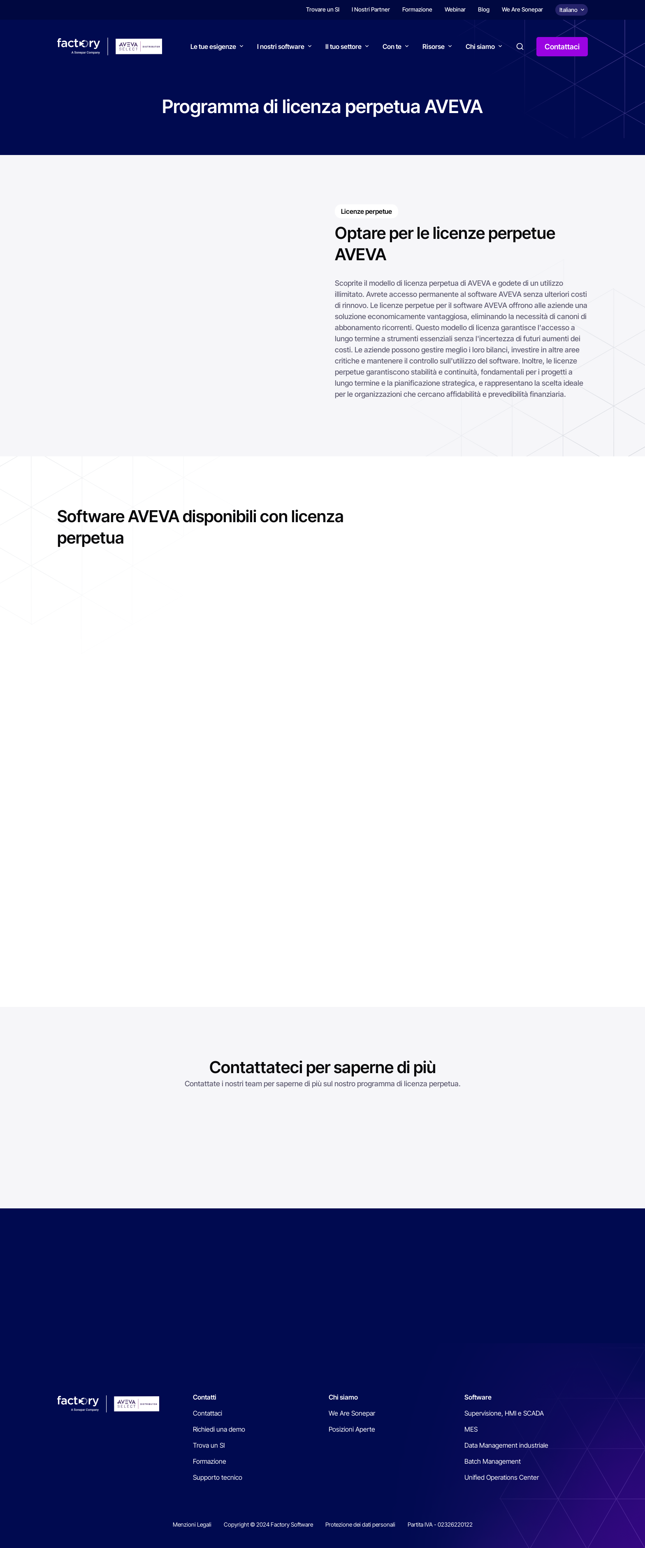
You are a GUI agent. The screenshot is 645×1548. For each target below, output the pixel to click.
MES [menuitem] (471, 1429)
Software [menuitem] (478, 1397)
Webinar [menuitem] (455, 9)
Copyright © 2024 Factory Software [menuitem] (268, 1524)
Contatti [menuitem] (204, 1397)
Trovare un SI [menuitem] (322, 9)
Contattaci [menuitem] (207, 1413)
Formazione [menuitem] (417, 9)
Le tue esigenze (213, 46)
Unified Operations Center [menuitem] (501, 1477)
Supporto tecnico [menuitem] (217, 1477)
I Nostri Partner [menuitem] (371, 9)
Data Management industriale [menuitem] (506, 1445)
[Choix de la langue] (571, 10)
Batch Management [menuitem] (492, 1461)
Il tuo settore (343, 46)
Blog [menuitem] (484, 9)
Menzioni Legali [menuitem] (192, 1524)
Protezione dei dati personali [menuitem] (360, 1524)
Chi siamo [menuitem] (343, 1397)
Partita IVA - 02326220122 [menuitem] (440, 1524)
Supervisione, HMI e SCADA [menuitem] (504, 1413)
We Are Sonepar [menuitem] (522, 9)
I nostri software (280, 46)
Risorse (433, 46)
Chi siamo (480, 46)
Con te (392, 46)
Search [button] (520, 46)
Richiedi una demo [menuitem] (219, 1429)
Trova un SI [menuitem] (209, 1445)
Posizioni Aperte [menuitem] (352, 1429)
